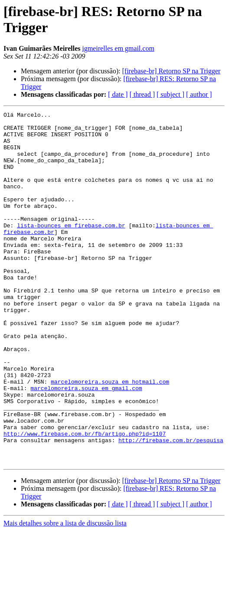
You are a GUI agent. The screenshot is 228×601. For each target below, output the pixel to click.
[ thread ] (142, 94)
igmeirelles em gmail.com (118, 48)
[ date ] (117, 94)
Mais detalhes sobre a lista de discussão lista (65, 593)
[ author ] (199, 94)
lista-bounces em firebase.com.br (71, 249)
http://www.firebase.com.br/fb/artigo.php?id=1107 (84, 498)
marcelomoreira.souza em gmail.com (86, 444)
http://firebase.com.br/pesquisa (170, 506)
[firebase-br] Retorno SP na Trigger (171, 71)
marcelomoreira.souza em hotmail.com (110, 436)
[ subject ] (170, 94)
